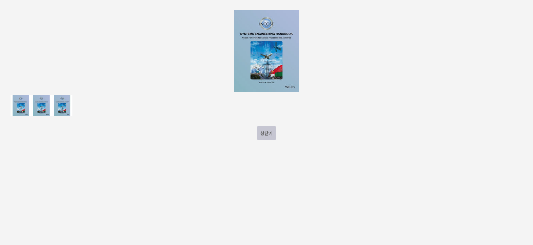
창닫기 (266, 133)
